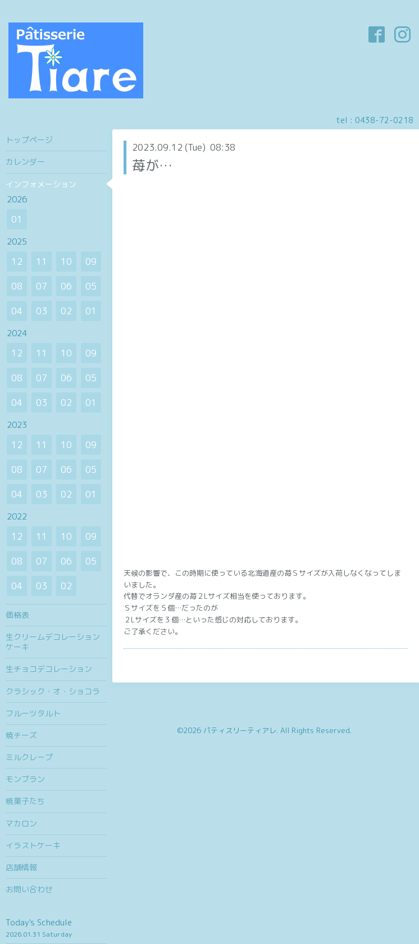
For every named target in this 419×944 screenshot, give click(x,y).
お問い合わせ (29, 889)
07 (41, 286)
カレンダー (25, 161)
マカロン (21, 823)
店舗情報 (21, 867)
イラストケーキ (33, 845)
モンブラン (25, 779)
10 (66, 261)
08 (16, 286)
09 (91, 261)
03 (41, 311)
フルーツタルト (33, 713)
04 (16, 311)
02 (66, 311)
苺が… (152, 165)
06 (66, 286)
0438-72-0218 (384, 120)
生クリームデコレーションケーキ (53, 641)
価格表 (17, 614)
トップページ (29, 139)
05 (91, 286)
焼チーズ (21, 735)
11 (41, 261)
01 (16, 219)
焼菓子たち (25, 801)
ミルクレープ (29, 757)
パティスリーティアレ (239, 730)
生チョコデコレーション (49, 668)
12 (16, 261)
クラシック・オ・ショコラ (53, 691)
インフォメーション (41, 184)
